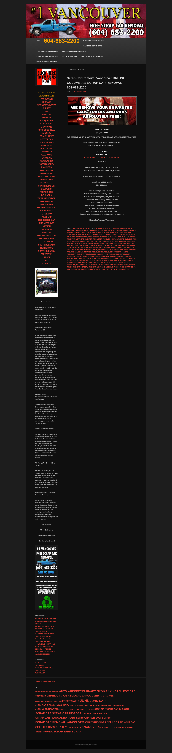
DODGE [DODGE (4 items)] (102, 696)
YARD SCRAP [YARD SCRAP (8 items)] (72, 731)
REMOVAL (127, 256)
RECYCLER (126, 254)
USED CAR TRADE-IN (127, 267)
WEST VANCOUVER (47, 198)
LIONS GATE (46, 127)
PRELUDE (70, 252)
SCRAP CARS (112, 260)
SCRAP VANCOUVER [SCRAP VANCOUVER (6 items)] (95, 722)
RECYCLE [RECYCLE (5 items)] (84, 709)
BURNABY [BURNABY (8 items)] (89, 691)
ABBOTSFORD (46, 149)
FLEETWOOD (46, 242)
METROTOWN (46, 248)
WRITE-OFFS (115, 269)
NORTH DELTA (46, 201)
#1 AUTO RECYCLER (105, 228)
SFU (46, 111)
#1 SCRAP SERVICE (107, 230)
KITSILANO (46, 214)
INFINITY (103, 243)
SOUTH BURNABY (46, 245)
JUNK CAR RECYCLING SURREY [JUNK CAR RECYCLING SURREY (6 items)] (52, 705)
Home (38, 41)
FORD (111, 241)
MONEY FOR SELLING (118, 248)
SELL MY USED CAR (104, 263)
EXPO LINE (46, 158)
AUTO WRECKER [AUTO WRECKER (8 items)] (70, 691)
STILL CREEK (46, 124)
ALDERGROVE (46, 180)
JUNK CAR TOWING (81, 245)
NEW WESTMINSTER (46, 105)
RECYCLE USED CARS (93, 254)
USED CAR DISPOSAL (80, 267)
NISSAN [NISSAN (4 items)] (60, 709)
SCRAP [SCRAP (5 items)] (92, 709)
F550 (99, 241)
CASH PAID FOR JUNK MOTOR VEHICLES (95, 239)
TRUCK (69, 267)
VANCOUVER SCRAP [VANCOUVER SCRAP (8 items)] (49, 731)
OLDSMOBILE (103, 250)
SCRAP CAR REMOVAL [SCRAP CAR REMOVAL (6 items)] (96, 713)
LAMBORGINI (130, 245)
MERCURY (85, 248)
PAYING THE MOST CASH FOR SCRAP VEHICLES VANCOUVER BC (44, 628)
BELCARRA (46, 195)
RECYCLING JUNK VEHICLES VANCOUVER (82, 256)
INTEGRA (109, 243)
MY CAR (88, 250)
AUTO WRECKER (121, 232)
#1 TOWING (118, 230)
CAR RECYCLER (81, 237)
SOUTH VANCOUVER (46, 208)
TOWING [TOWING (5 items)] (75, 727)
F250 (87, 241)
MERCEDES (77, 248)
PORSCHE (132, 250)
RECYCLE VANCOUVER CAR (111, 254)
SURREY (47, 108)
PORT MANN (46, 146)
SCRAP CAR (117, 258)
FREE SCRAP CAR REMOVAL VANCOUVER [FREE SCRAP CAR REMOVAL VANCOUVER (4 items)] (48, 701)
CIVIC (122, 239)
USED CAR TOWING (113, 267)
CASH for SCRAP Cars (119, 237)
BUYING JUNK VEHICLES (101, 235)
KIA (123, 245)
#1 (96, 228)
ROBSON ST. (46, 152)
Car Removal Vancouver (81, 228)
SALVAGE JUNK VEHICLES (103, 258)
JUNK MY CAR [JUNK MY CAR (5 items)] (118, 705)
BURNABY (46, 102)
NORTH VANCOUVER (46, 236)
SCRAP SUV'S (123, 260)
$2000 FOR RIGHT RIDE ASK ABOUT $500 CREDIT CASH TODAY (45, 621)
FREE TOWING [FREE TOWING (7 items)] (70, 701)
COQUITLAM (46, 229)
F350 (91, 241)
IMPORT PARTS (93, 243)
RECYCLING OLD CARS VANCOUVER (110, 256)
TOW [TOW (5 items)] (69, 727)
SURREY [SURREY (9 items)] (60, 727)
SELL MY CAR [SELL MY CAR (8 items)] (44, 727)
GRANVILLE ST (47, 136)
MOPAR (82, 250)
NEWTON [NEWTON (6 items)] (53, 709)
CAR (73, 237)
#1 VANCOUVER (128, 230)
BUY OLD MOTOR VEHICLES (82, 235)
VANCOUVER (46, 99)
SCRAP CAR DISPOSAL (81, 260)
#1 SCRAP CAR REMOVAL (90, 230)
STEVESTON (46, 254)
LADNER (47, 257)
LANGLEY (46, 133)
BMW (129, 232)
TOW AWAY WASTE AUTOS (119, 265)
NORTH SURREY (46, 164)
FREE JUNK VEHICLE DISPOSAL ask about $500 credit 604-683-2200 (45, 651)
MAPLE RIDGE (46, 211)
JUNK (116, 243)
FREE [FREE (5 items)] (111, 696)
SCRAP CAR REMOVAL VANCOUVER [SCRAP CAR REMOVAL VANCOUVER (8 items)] (59, 722)
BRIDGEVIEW (46, 205)
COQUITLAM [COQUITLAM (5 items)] (40, 696)
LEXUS (69, 248)
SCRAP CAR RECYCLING (98, 260)
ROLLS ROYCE (88, 258)
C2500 (133, 235)
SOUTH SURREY (46, 239)
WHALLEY (46, 114)
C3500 (69, 237)
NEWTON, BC (46, 173)
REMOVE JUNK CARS (74, 258)
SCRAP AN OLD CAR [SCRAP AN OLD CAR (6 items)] (118, 709)
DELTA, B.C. (46, 189)
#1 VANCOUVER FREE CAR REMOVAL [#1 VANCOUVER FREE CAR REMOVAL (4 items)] (47, 691)
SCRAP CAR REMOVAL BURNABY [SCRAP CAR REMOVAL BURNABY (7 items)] (55, 717)
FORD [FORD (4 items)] (106, 696)
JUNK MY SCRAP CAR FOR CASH (100, 245)
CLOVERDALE (46, 183)
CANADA (46, 264)
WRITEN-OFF (124, 269)
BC (46, 260)
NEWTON (46, 118)
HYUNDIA (84, 243)
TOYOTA (132, 265)
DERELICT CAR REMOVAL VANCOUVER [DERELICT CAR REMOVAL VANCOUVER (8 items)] (72, 695)
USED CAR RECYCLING (97, 267)
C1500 (128, 235)
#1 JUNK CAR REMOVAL (121, 228)
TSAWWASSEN (47, 161)
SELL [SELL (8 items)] (110, 722)
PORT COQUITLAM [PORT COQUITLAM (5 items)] (71, 709)
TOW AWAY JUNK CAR (84, 265)
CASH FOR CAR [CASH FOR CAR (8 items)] (125, 691)
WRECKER (97, 269)
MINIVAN (107, 248)
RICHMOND (46, 167)
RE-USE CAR (79, 252)
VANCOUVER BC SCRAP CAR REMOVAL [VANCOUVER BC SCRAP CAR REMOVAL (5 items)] (116, 727)
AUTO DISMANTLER (94, 232)
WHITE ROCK (46, 192)
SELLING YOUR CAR (119, 263)
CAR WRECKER (93, 237)
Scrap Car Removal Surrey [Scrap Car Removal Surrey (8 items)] (93, 717)
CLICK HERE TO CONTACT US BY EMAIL (101, 157)
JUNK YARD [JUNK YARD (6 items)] (41, 709)
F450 (95, 241)
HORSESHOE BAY (46, 220)
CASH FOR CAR (105, 237)
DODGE (82, 241)
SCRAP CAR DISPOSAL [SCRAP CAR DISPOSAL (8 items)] (67, 713)
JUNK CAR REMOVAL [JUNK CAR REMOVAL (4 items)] (76, 705)
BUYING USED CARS (118, 235)
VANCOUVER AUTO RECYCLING (82, 269)
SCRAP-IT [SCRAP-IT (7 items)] (101, 709)
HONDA (77, 243)
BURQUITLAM (46, 121)
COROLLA (75, 241)
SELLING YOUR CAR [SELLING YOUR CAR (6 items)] (124, 722)
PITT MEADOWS (46, 223)
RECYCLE (87, 252)
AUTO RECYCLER (108, 232)
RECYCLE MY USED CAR (75, 254)
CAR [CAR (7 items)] (104, 691)
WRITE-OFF (106, 269)
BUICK (69, 235)
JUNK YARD (117, 245)
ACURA (83, 232)
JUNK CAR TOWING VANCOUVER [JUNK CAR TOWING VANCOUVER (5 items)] (97, 705)
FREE (116, 241)
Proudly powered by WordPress (86, 744)
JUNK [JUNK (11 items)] (84, 701)
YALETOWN (46, 155)
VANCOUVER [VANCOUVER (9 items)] (89, 727)
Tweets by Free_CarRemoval (45, 681)
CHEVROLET (114, 239)
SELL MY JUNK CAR (89, 263)
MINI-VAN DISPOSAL (96, 248)
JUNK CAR (122, 243)
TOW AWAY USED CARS (100, 265)
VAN (68, 269)
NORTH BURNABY (46, 251)
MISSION (47, 226)
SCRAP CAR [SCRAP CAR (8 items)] (43, 713)
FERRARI (105, 241)
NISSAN (94, 250)
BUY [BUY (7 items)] (99, 691)
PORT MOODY (46, 170)
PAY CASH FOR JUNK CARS (118, 250)
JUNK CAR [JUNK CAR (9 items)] (98, 700)
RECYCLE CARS (97, 252)
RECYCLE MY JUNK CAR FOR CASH (116, 252)
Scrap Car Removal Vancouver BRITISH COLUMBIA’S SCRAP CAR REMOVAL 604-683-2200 (96, 82)
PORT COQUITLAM (46, 130)
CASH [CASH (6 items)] (111, 691)
